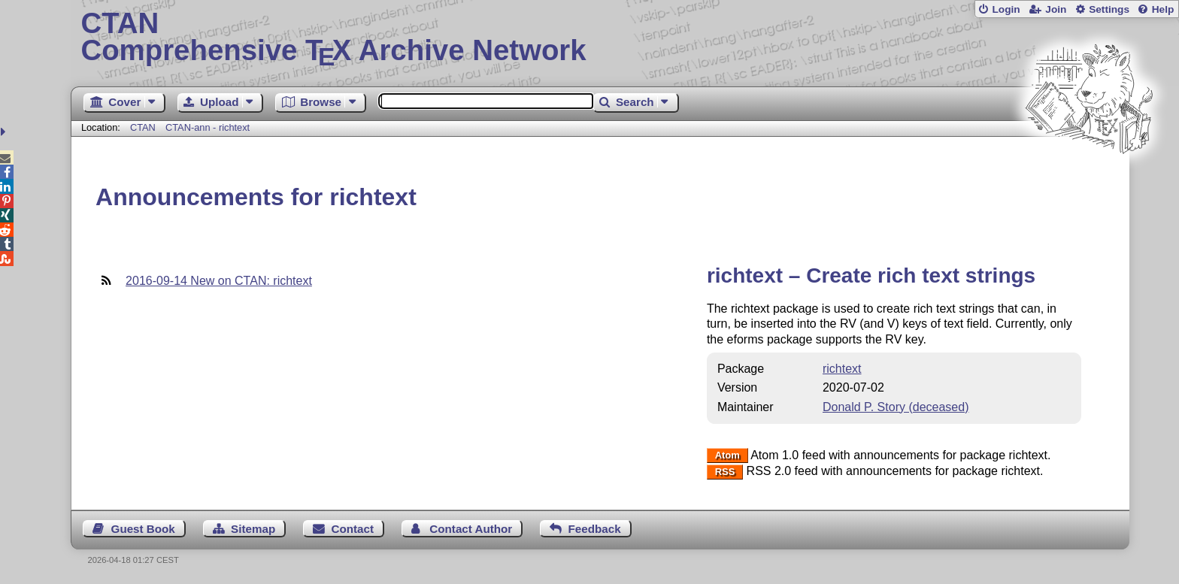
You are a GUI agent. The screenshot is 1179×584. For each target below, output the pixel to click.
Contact (353, 528)
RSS (725, 471)
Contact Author (470, 528)
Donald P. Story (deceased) (895, 407)
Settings (1109, 9)
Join (1055, 9)
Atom (727, 455)
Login (1006, 9)
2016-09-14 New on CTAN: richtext (219, 280)
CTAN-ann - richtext (207, 127)
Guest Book (143, 528)
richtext (842, 368)
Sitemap (253, 528)
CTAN (143, 127)
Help (1163, 9)
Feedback (594, 528)
